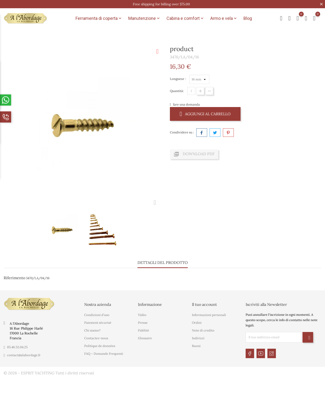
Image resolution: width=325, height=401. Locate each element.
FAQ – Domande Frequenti (103, 354)
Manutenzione (144, 18)
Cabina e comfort (185, 18)
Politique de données (99, 346)
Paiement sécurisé (97, 323)
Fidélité (143, 330)
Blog (247, 18)
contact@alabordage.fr (24, 355)
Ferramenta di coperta (99, 18)
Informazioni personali (209, 315)
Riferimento (14, 277)
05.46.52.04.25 (17, 347)
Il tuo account (204, 304)
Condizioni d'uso (96, 315)
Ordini (197, 323)
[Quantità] (191, 91)
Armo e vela (224, 18)
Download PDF (194, 154)
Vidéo (142, 315)
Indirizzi (198, 338)
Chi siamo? (92, 330)
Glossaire (145, 338)
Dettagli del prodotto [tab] (162, 262)
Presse (143, 323)
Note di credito (203, 330)
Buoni (196, 346)
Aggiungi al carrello (205, 114)
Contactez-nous (96, 338)
